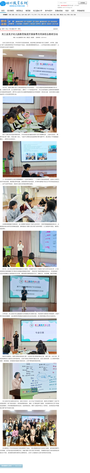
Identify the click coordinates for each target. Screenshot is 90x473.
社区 (73, 11)
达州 (23, 14)
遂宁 (29, 14)
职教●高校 (59, 11)
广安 (39, 14)
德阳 (13, 14)
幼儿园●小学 (37, 11)
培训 (67, 11)
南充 (26, 14)
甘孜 (72, 14)
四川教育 (10, 11)
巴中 (35, 14)
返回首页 (55, 29)
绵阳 (10, 14)
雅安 (51, 14)
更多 (75, 14)
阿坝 (68, 14)
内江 (48, 14)
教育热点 (19, 11)
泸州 (42, 14)
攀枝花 (61, 14)
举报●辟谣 (81, 11)
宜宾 (16, 14)
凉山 (65, 14)
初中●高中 (48, 11)
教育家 (28, 11)
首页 (3, 11)
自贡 (45, 14)
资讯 (19, 29)
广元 (32, 14)
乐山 (19, 14)
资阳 (58, 14)
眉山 (55, 14)
